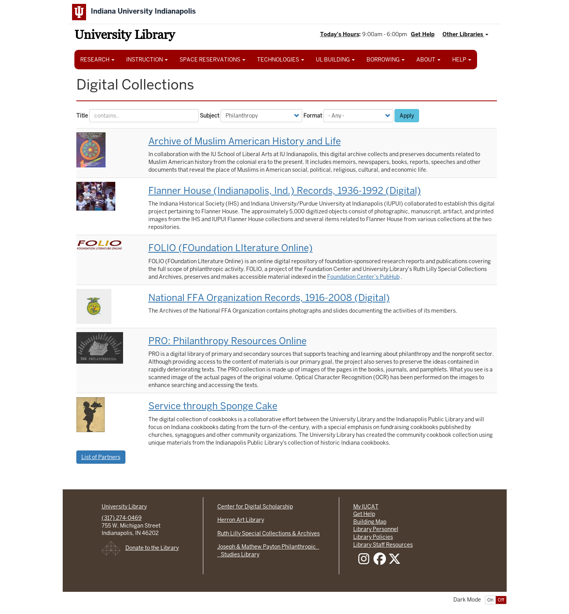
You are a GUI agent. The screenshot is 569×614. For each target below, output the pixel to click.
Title (82, 115)
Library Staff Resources (383, 544)
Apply (407, 115)
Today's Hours (339, 34)
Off (501, 600)
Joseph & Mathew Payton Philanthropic (268, 546)
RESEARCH (97, 59)
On (490, 600)
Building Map (369, 521)
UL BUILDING (335, 59)
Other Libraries (465, 34)
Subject (209, 115)
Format (312, 115)
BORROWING (385, 59)
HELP (461, 59)
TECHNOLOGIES (280, 59)
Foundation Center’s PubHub (363, 276)
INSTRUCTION (147, 59)
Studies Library (238, 554)
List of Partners (100, 457)
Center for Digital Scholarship (255, 506)
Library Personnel (375, 529)
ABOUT (428, 59)
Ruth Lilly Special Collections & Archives (268, 533)
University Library (124, 36)
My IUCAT (366, 506)
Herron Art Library (240, 519)
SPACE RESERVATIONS (212, 59)
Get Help (423, 34)
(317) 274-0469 (122, 517)
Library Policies (373, 536)
